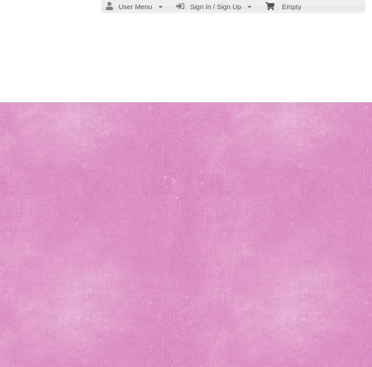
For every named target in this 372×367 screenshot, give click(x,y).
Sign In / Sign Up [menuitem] (214, 6)
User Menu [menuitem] (134, 6)
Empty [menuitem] (283, 5)
